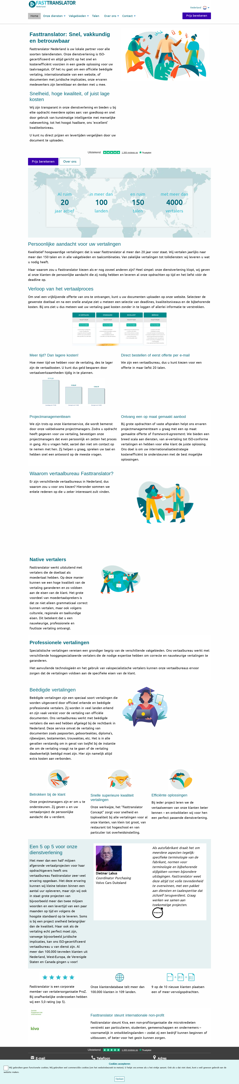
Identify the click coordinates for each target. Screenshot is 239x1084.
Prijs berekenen (196, 15)
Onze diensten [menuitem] (53, 16)
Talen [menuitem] (95, 16)
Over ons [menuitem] (110, 16)
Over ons (70, 161)
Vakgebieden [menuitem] (77, 16)
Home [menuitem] (34, 16)
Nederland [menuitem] (198, 8)
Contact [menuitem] (127, 16)
